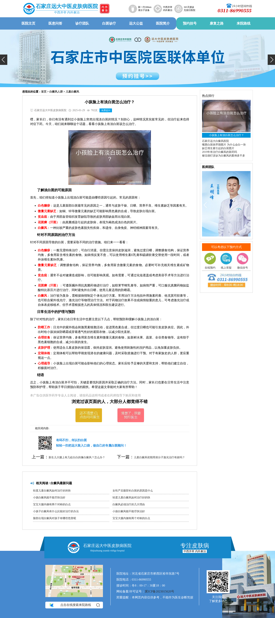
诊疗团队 (82, 23)
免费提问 (105, 110)
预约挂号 (190, 23)
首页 (43, 91)
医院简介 (163, 23)
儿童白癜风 (72, 91)
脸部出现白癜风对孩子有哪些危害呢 (54, 518)
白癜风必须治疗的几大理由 (129, 504)
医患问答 (55, 23)
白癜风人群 (56, 91)
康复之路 (217, 23)
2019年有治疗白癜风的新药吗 (219, 152)
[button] (3, 60)
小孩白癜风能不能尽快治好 (49, 497)
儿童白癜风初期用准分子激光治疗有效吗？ (159, 457)
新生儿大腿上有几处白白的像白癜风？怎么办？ (77, 457)
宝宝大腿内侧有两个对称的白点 (52, 504)
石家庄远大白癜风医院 (215, 141)
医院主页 (28, 23)
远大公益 (136, 23)
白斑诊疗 (109, 23)
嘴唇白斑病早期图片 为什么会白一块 (224, 144)
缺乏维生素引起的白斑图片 (218, 148)
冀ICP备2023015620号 (159, 591)
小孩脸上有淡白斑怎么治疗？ (226, 135)
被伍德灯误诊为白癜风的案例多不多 (223, 155)
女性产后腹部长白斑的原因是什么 (133, 490)
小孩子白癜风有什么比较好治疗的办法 (56, 511)
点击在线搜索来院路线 (74, 605)
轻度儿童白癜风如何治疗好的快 (52, 490)
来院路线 (243, 23)
